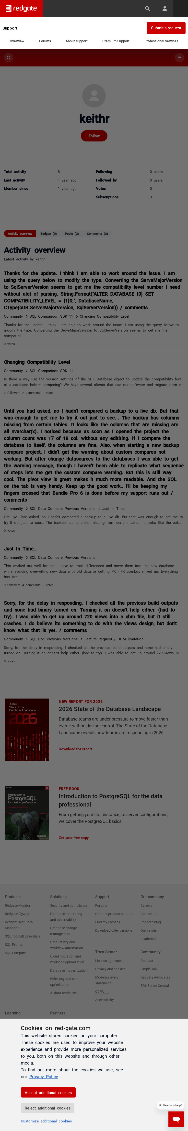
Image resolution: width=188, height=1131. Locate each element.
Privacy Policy (43, 1076)
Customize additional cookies (46, 1121)
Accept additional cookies (48, 1092)
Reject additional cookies (47, 1108)
